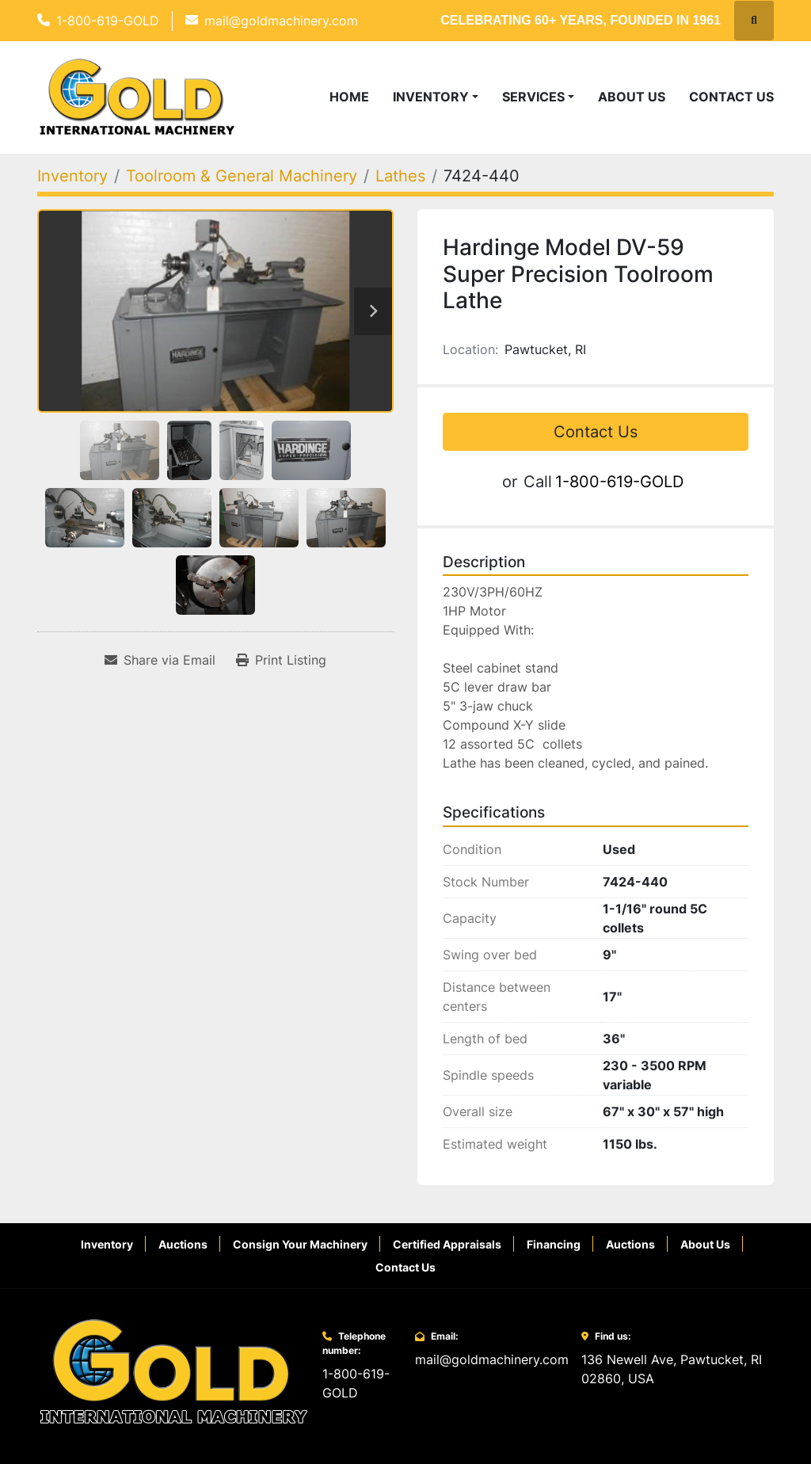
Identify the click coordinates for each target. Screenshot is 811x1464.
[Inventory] (72, 175)
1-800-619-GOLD (107, 21)
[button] (435, 96)
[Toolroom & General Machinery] (241, 175)
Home (349, 97)
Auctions (183, 1244)
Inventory (431, 97)
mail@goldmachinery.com (281, 21)
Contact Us (731, 97)
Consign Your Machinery (300, 1244)
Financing (554, 1244)
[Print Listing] (281, 660)
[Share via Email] (160, 660)
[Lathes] (400, 175)
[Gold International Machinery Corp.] (173, 1370)
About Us (631, 97)
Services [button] (533, 97)
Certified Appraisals (447, 1244)
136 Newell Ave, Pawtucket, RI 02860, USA (671, 1369)
